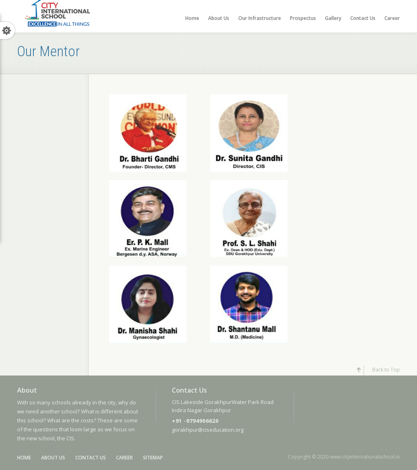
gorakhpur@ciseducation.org (208, 429)
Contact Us (362, 18)
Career (392, 18)
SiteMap (153, 457)
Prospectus (303, 18)
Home (192, 18)
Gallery (333, 18)
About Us (218, 18)
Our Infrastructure (259, 18)
